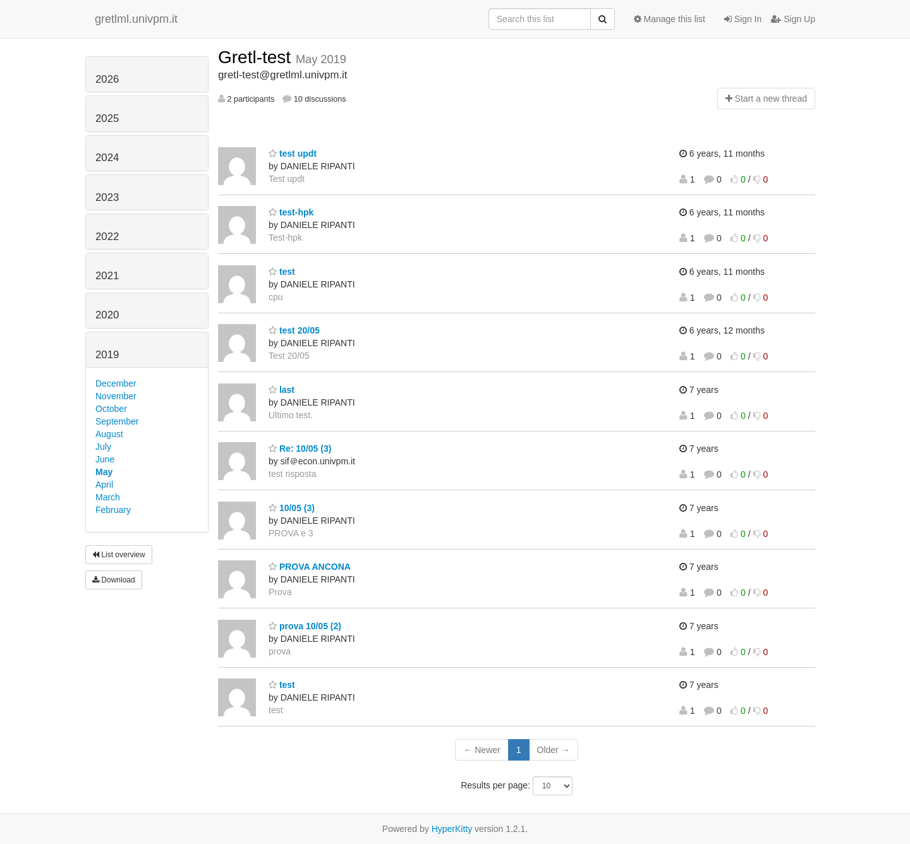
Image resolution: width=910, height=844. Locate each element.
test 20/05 (294, 330)
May (103, 472)
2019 (107, 355)
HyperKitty (452, 829)
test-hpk (291, 212)
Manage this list (669, 19)
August (109, 434)
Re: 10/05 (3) (300, 448)
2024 (107, 158)
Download (113, 580)
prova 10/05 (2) (305, 626)
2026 (107, 79)
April (104, 484)
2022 (107, 237)
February (113, 510)
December (115, 383)
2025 (107, 118)
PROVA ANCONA (310, 567)
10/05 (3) (292, 508)
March (107, 497)
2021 (107, 276)
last (281, 390)
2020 (107, 315)
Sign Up (793, 19)
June (104, 459)
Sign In (742, 19)
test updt (293, 153)
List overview (118, 554)
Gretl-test (257, 57)
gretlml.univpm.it (136, 19)
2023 (107, 197)
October (111, 409)
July (103, 447)
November (115, 396)
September (116, 421)
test (282, 272)
